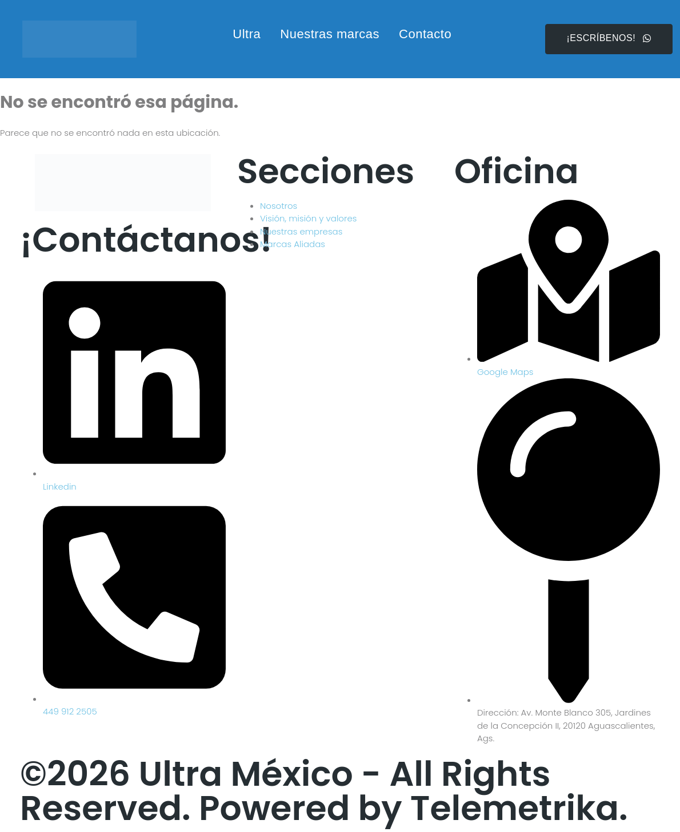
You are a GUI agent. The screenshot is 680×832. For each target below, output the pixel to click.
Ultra (247, 34)
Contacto (425, 34)
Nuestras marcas (329, 34)
